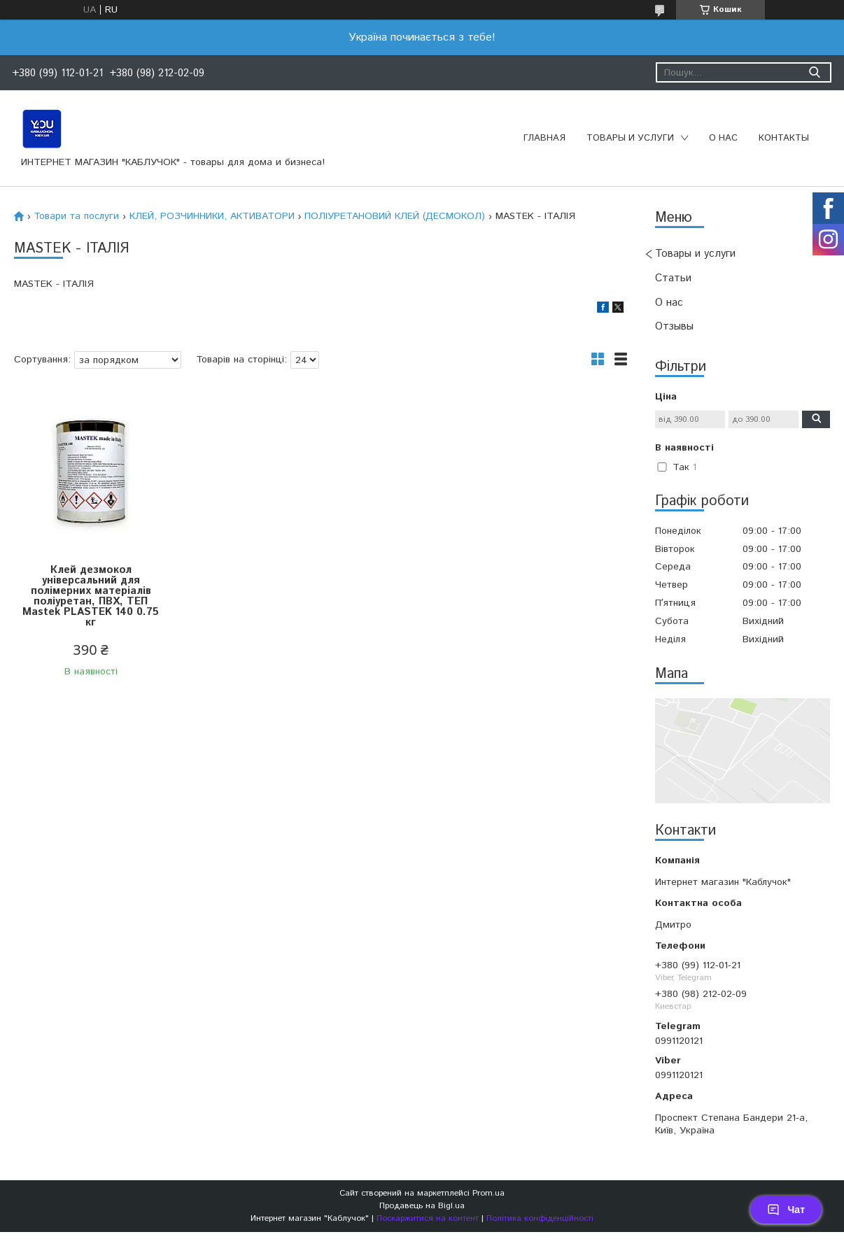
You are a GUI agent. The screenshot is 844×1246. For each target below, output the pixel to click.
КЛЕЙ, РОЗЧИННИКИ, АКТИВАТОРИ (212, 216)
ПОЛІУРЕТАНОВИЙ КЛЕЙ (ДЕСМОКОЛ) (394, 216)
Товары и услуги (630, 138)
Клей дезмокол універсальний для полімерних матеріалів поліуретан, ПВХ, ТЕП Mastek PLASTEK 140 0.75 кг (90, 596)
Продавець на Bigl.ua (422, 1206)
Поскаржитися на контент (428, 1218)
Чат (786, 1209)
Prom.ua (488, 1193)
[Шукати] (814, 72)
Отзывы (674, 326)
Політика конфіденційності (539, 1218)
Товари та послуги (76, 216)
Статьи (673, 278)
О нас (723, 138)
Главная (544, 138)
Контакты (784, 138)
